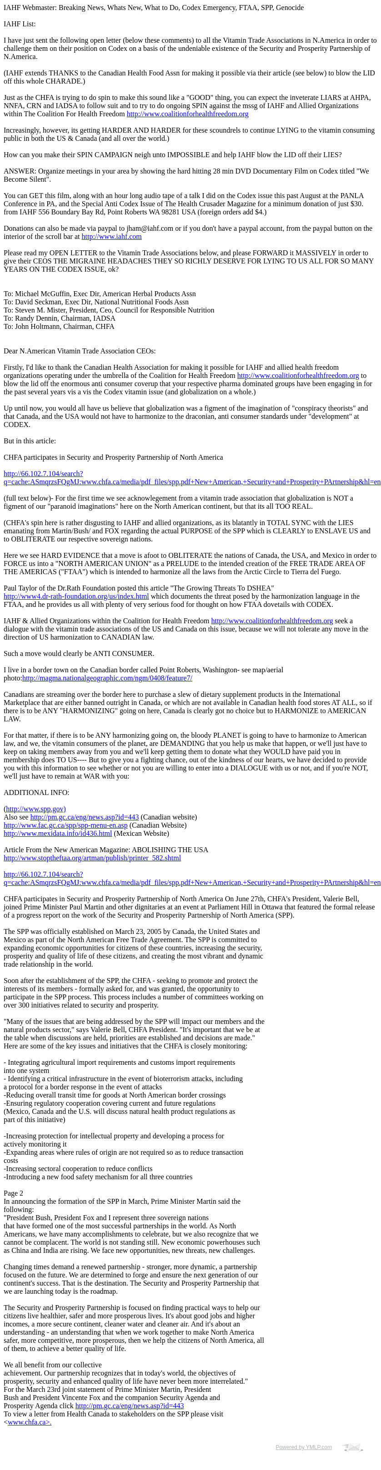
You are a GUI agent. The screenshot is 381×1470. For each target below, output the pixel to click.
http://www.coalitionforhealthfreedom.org (188, 114)
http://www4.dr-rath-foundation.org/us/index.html (76, 596)
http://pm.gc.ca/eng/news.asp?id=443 (84, 817)
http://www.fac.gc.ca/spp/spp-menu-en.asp (66, 825)
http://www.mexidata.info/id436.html (58, 833)
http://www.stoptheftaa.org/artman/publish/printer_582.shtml (92, 858)
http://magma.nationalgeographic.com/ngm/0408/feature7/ (107, 678)
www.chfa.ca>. (29, 1422)
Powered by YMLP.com (304, 1447)
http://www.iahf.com (112, 236)
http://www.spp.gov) (35, 809)
